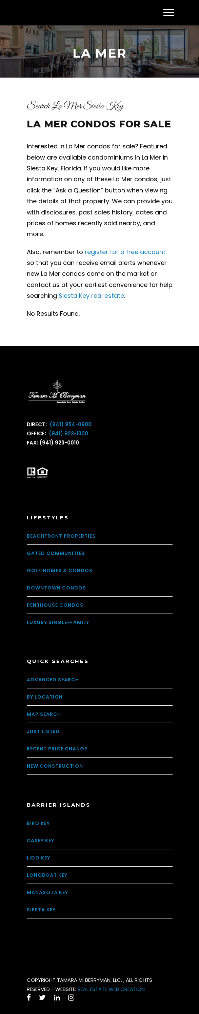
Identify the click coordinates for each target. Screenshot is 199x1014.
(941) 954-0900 (70, 424)
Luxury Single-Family (58, 622)
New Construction (55, 766)
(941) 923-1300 (67, 433)
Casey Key (40, 840)
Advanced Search (53, 679)
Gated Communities (56, 553)
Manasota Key (47, 892)
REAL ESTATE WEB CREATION (111, 989)
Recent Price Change (57, 748)
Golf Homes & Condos (60, 570)
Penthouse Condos (55, 605)
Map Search (44, 714)
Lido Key (38, 857)
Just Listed (43, 731)
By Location (45, 697)
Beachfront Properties (61, 536)
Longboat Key (47, 875)
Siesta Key (41, 909)
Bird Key (38, 823)
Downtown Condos (56, 587)
